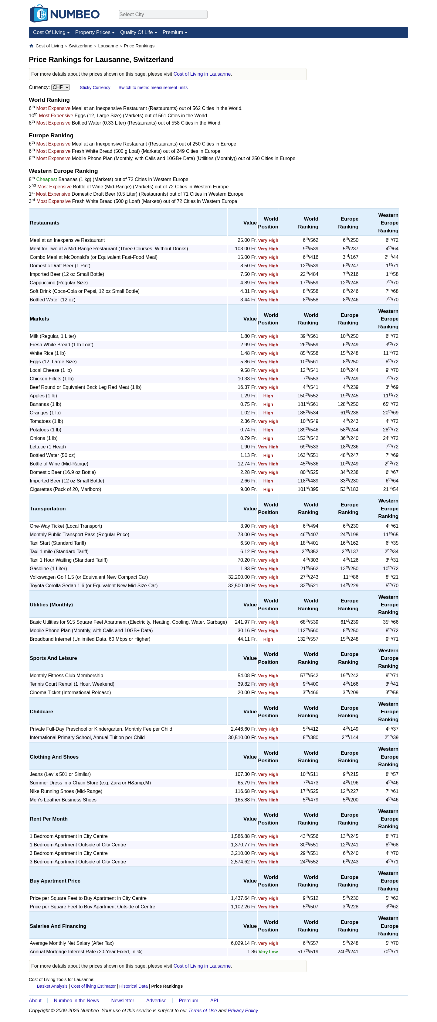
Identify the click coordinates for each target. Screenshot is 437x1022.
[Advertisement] (362, 81)
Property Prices (92, 32)
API (214, 1000)
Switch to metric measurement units (153, 87)
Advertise (156, 1000)
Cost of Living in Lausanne (202, 74)
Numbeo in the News (76, 1000)
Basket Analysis (52, 986)
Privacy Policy (243, 1010)
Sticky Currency (95, 87)
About (35, 1000)
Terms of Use (202, 1010)
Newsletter (122, 1000)
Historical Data (133, 986)
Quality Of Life (136, 32)
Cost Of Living (49, 32)
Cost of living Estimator (93, 986)
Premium (173, 32)
